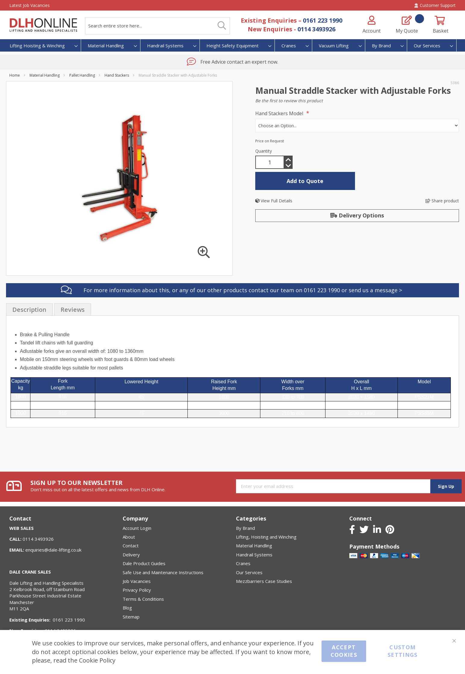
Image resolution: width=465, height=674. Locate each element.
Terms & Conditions (143, 599)
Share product (442, 201)
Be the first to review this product (289, 100)
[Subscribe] (446, 486)
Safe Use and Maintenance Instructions (163, 572)
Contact (131, 546)
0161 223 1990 (322, 20)
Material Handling (45, 75)
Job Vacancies (137, 581)
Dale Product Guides (144, 563)
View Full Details (273, 201)
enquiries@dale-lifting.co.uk (53, 550)
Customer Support (435, 5)
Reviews (73, 296)
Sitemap (131, 617)
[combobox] (157, 25)
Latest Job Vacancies (29, 5)
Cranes (243, 563)
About (129, 537)
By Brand (245, 528)
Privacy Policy (137, 590)
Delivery (131, 555)
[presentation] (29, 296)
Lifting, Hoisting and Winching (266, 537)
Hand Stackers (117, 75)
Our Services (249, 572)
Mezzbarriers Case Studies (264, 581)
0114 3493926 (316, 29)
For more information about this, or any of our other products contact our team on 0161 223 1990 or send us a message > (242, 276)
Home (14, 75)
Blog (127, 608)
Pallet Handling (82, 75)
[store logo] (43, 25)
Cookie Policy (97, 660)
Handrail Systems (254, 555)
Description (29, 296)
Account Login (137, 528)
